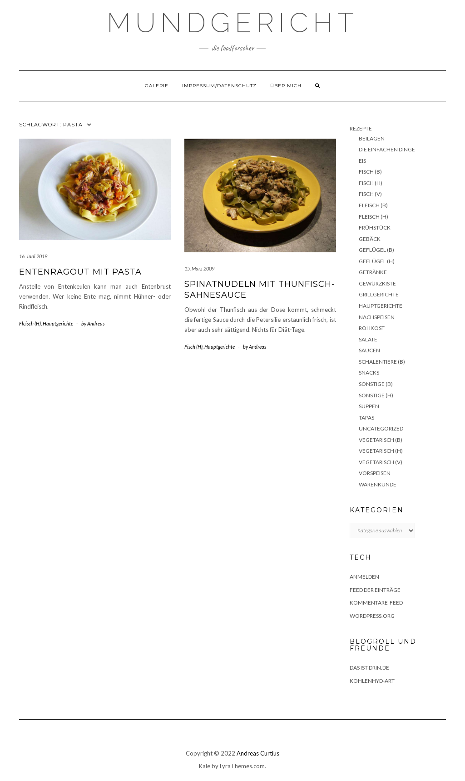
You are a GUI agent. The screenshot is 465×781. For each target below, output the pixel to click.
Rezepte (361, 128)
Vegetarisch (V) (380, 462)
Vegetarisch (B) (380, 439)
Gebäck (370, 238)
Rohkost (372, 328)
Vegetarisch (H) (381, 450)
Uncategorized (381, 428)
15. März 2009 (199, 268)
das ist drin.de (369, 667)
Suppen (369, 406)
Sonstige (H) (376, 395)
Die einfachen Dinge (387, 149)
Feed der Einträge (375, 589)
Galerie (156, 86)
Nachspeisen (377, 317)
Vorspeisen (375, 473)
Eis (362, 160)
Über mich (286, 86)
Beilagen (372, 138)
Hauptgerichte (58, 323)
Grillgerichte (379, 294)
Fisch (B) (370, 171)
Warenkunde (377, 484)
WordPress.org (372, 615)
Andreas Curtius (258, 753)
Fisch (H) (193, 347)
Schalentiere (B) (382, 361)
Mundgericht (232, 23)
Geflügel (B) (376, 249)
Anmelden (364, 576)
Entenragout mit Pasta (80, 272)
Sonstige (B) (376, 383)
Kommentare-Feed (376, 602)
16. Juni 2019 (33, 256)
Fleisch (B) (373, 205)
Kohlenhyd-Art (372, 680)
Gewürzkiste (377, 283)
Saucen (369, 350)
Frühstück (375, 227)
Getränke (373, 272)
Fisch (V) (370, 193)
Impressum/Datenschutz (219, 86)
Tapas (366, 417)
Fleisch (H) (30, 323)
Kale (204, 766)
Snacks (369, 372)
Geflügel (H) (377, 261)
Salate (368, 339)
